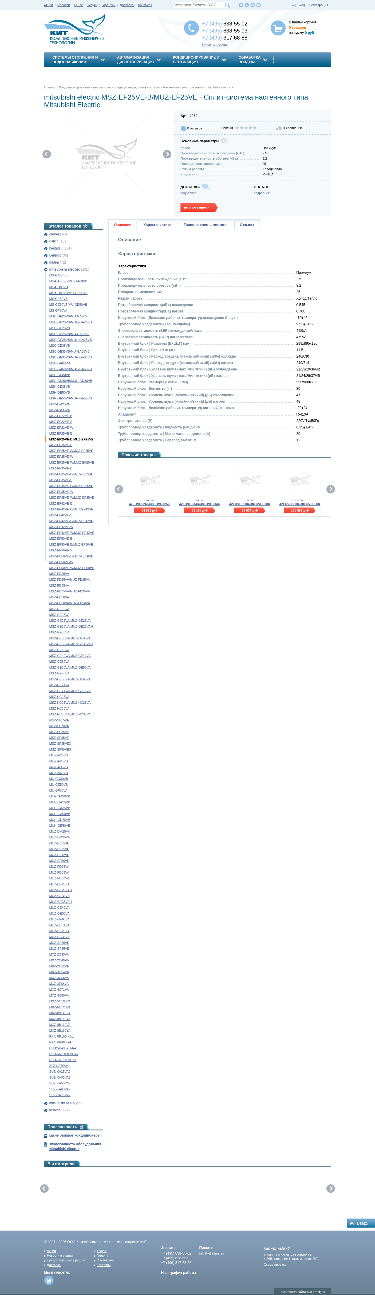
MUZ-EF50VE (59, 860)
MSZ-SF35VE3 (60, 743)
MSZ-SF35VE (59, 737)
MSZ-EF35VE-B (60, 468)
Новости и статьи (60, 1255)
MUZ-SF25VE (59, 942)
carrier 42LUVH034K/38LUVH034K (199, 502)
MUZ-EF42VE (59, 855)
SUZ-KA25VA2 (60, 1071)
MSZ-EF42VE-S (60, 515)
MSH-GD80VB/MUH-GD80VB (70, 380)
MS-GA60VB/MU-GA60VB (68, 281)
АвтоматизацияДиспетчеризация (135, 59)
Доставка (127, 5)
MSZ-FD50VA (59, 597)
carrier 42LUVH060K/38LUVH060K (299, 502)
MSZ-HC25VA (59, 696)
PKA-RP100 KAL (61, 1036)
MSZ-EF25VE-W (61, 456)
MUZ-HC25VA (59, 931)
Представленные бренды (66, 1260)
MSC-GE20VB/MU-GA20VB (69, 316)
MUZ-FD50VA (59, 878)
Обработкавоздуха (249, 59)
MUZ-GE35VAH (60, 901)
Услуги (92, 5)
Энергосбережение (72, 72)
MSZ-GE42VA (59, 650)
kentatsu (55, 248)
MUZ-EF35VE (59, 849)
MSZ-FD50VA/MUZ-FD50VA (69, 603)
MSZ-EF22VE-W (61, 427)
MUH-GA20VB (59, 796)
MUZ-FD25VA (59, 866)
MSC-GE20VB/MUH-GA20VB (70, 322)
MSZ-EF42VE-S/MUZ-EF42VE (71, 521)
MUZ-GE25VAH (60, 890)
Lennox (55, 255)
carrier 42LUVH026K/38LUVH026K (149, 502)
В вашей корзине (303, 22)
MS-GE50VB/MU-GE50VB (68, 304)
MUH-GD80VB (59, 819)
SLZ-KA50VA (58, 1065)
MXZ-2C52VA (59, 966)
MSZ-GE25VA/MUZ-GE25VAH (71, 626)
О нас (78, 5)
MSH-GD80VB (59, 375)
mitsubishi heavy (62, 1103)
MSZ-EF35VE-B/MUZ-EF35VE (71, 474)
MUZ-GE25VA (59, 884)
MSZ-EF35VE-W (61, 491)
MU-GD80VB (58, 778)
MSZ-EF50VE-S (60, 550)
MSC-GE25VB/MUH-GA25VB (70, 339)
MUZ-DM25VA (59, 831)
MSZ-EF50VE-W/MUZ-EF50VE (71, 568)
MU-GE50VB (58, 784)
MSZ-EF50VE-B (60, 538)
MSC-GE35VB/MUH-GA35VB (70, 357)
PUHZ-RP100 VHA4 (63, 1054)
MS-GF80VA (58, 310)
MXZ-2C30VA (59, 954)
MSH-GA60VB (59, 363)
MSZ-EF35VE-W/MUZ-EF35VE (71, 497)
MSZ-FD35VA (59, 585)
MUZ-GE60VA (59, 919)
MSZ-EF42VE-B (60, 503)
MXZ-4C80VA (59, 995)
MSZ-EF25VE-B (60, 433)
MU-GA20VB (58, 755)
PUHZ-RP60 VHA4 (62, 1060)
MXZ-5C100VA (60, 1001)
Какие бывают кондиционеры (74, 1135)
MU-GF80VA (58, 790)
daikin (53, 241)
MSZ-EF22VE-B (60, 416)
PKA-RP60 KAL (60, 1042)
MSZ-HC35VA (59, 708)
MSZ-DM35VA (59, 410)
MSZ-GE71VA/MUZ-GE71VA (70, 691)
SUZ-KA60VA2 (60, 1089)
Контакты (145, 5)
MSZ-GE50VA (59, 661)
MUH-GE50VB (59, 825)
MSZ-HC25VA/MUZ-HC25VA (70, 702)
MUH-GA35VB (59, 808)
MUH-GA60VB (59, 814)
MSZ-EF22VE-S (60, 421)
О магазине (105, 1260)
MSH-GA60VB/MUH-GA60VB (70, 369)
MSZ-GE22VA (59, 609)
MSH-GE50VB (59, 392)
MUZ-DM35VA (59, 837)
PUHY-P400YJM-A (62, 1048)
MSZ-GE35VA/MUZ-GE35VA (70, 638)
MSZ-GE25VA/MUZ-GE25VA (70, 620)
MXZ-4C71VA (59, 989)
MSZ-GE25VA (59, 614)
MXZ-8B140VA (60, 1013)
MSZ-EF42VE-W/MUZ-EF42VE (71, 532)
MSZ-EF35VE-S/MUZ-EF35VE (71, 486)
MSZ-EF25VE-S (60, 445)
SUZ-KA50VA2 (60, 1083)
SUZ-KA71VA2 (60, 1095)
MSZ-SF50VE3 (60, 749)
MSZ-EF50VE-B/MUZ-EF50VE (71, 544)
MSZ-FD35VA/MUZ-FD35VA (69, 591)
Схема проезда (275, 1264)
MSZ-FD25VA (59, 573)
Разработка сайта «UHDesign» (302, 1292)
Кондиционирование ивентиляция (196, 59)
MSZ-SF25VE (59, 732)
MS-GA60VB (58, 275)
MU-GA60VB (58, 773)
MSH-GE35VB (59, 386)
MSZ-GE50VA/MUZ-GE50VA (70, 667)
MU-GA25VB (58, 761)
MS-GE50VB (58, 298)
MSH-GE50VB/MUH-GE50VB (70, 398)
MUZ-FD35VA (59, 872)
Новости (63, 5)
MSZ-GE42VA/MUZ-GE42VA (70, 655)
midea (54, 262)
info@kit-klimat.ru (211, 1253)
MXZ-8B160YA (60, 1030)
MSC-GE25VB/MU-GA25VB (69, 334)
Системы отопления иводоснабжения (75, 59)
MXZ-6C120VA (60, 1007)
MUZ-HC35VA (59, 937)
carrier (54, 234)
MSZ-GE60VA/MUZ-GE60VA (70, 679)
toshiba (55, 1110)
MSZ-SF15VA (59, 720)
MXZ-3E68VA (59, 983)
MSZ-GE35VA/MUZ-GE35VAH (71, 644)
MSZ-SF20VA (59, 726)
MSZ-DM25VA (59, 404)
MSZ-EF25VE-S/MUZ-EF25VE (71, 450)
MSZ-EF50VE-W (61, 562)
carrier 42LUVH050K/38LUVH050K (249, 502)
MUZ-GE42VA (59, 907)
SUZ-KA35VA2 (60, 1077)
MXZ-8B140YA (60, 1019)
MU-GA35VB (58, 767)
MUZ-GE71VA (59, 925)
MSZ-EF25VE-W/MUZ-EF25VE (71, 462)
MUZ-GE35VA (59, 896)
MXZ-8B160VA (60, 1024)
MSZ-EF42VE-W (61, 527)
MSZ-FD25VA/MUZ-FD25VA (69, 579)
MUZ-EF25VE (59, 843)
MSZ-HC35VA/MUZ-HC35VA (70, 714)
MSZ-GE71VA (59, 685)
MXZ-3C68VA (59, 978)
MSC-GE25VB (59, 328)
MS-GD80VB (58, 287)
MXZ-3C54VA (59, 972)
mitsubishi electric (64, 269)
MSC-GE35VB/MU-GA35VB (69, 351)
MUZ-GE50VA (59, 913)
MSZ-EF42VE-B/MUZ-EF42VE (71, 509)
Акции (48, 5)
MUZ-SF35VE (59, 948)
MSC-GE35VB (59, 345)
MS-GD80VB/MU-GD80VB (68, 293)
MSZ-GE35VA (59, 632)
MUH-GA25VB (59, 802)
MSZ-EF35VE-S (60, 480)
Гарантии (108, 5)
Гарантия (103, 1255)
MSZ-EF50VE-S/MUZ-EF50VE (71, 556)
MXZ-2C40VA (59, 960)
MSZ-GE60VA (59, 673)
